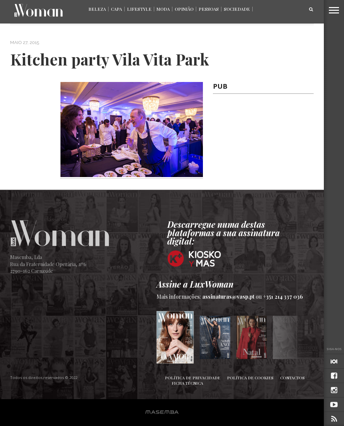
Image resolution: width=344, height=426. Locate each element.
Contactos (292, 377)
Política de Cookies (250, 377)
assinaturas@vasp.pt (228, 296)
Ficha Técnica (187, 383)
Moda (163, 9)
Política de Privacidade (192, 377)
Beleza (97, 9)
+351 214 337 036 (283, 296)
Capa (116, 9)
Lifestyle (139, 9)
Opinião (184, 9)
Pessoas (209, 9)
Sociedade (237, 9)
